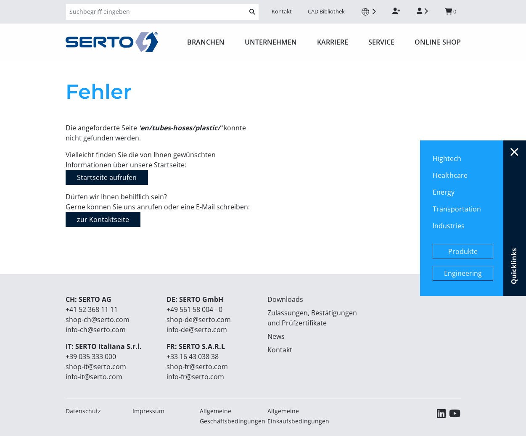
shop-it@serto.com (96, 366)
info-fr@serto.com (195, 376)
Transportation (457, 209)
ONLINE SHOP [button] (438, 42)
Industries (449, 225)
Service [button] (381, 42)
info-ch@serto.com (96, 329)
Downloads (285, 299)
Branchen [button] (206, 42)
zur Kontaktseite (103, 219)
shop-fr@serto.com (197, 366)
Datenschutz (83, 411)
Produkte (463, 251)
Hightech (447, 158)
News (276, 336)
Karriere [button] (332, 42)
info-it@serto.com (94, 376)
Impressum (148, 411)
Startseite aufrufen (107, 177)
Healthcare (450, 175)
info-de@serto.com (197, 329)
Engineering (463, 273)
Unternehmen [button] (271, 42)
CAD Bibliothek (326, 11)
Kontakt (282, 11)
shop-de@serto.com (199, 319)
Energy (444, 192)
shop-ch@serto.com (98, 319)
